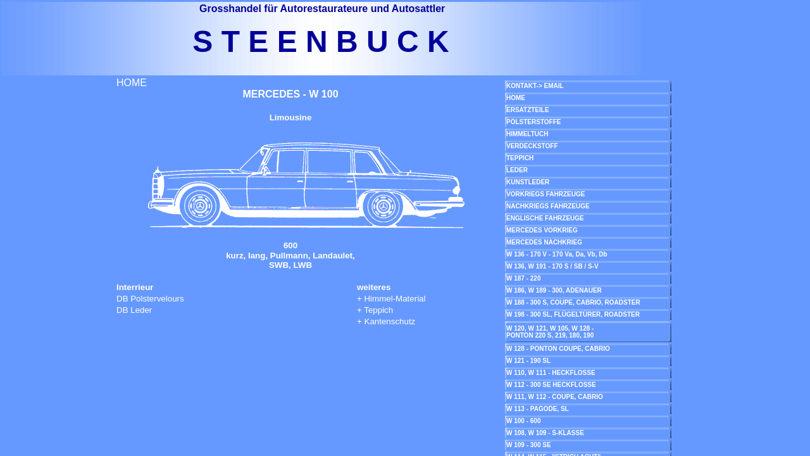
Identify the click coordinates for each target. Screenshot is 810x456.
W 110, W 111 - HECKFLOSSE (550, 372)
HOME (131, 82)
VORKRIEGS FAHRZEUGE (545, 194)
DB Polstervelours (150, 298)
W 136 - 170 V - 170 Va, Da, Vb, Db (557, 254)
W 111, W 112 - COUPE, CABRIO (554, 396)
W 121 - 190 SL (528, 360)
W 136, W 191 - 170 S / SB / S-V (552, 266)
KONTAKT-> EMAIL (535, 85)
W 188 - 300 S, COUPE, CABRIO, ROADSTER (573, 302)
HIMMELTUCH (527, 133)
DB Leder (134, 310)
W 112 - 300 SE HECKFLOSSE (551, 384)
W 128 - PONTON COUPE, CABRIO (558, 348)
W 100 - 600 (523, 420)
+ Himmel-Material (391, 298)
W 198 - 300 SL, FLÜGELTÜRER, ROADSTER (573, 314)
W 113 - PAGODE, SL (537, 408)
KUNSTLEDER (527, 182)
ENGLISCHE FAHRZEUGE (545, 218)
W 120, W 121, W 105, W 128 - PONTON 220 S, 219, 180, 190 (550, 332)
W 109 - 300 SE (528, 444)
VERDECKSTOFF (532, 145)
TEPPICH (519, 158)
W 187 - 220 (523, 278)
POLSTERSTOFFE (533, 121)
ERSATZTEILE (527, 109)
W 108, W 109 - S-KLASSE (545, 432)
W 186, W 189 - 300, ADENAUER (554, 290)
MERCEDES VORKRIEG (542, 230)
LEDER (517, 170)
